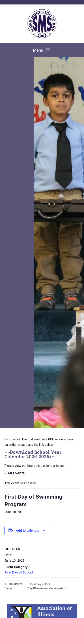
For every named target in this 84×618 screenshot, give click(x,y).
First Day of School (18, 572)
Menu (38, 50)
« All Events (14, 473)
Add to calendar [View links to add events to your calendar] (28, 530)
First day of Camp (13, 586)
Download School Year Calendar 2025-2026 (32, 454)
